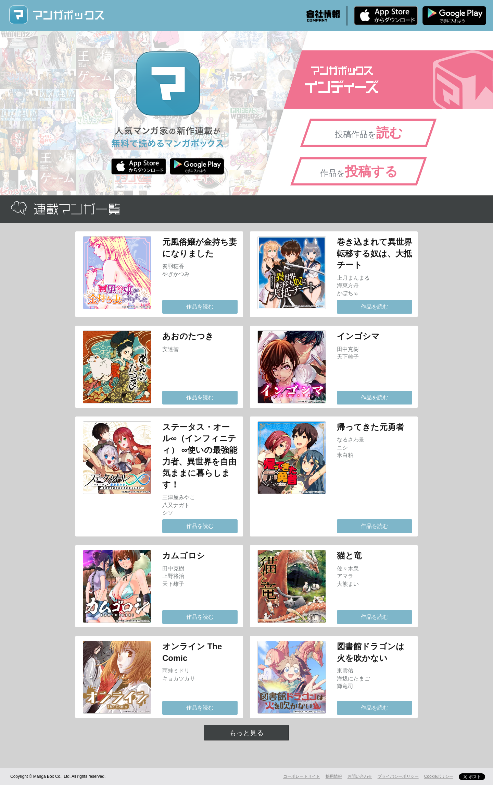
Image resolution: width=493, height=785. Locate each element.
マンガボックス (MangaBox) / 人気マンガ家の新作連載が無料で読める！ (56, 15)
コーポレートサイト (301, 776)
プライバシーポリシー (398, 776)
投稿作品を (369, 132)
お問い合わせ (359, 776)
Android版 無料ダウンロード (454, 15)
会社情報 (323, 16)
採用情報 (334, 776)
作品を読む (200, 307)
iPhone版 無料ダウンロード (386, 15)
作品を (359, 171)
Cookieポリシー (438, 776)
